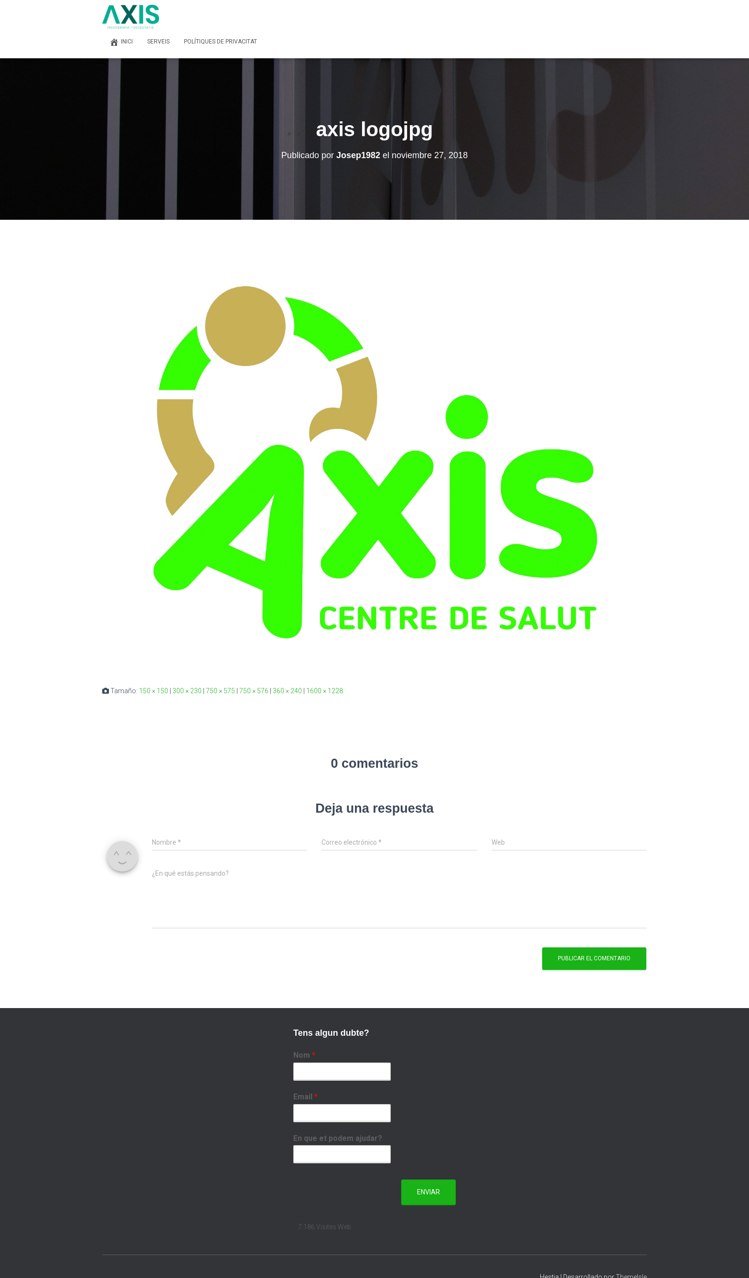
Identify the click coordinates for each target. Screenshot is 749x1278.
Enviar (428, 1192)
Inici (121, 42)
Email (305, 1096)
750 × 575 (220, 691)
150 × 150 (153, 691)
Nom (304, 1055)
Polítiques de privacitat (220, 41)
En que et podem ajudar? (337, 1138)
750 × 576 (253, 691)
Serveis (158, 41)
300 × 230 (187, 691)
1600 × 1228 (324, 691)
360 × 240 (287, 691)
